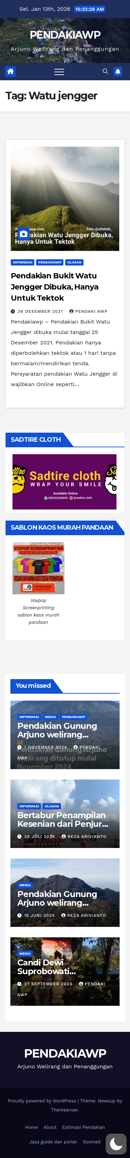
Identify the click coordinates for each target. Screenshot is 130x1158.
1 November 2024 (46, 747)
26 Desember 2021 (41, 311)
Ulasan (74, 262)
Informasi (22, 262)
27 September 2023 (49, 983)
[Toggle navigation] (59, 72)
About (50, 1127)
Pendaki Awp (88, 311)
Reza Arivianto (84, 836)
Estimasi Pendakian (83, 1127)
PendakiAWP (49, 262)
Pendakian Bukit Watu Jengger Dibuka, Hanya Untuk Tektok (54, 287)
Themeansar (64, 1109)
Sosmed (92, 1141)
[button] (105, 71)
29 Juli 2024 (40, 836)
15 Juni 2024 (40, 915)
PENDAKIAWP (65, 34)
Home (31, 1127)
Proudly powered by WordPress (43, 1100)
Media (50, 717)
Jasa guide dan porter (53, 1141)
